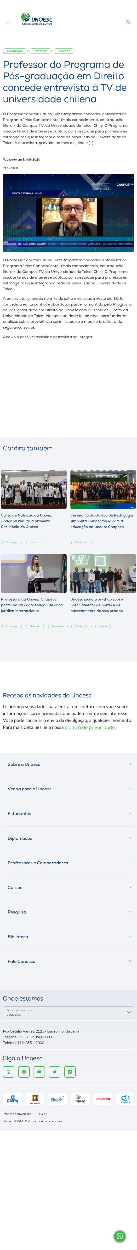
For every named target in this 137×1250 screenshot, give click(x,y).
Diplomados (20, 838)
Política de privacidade (17, 1113)
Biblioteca (18, 937)
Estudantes (19, 814)
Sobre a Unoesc (24, 765)
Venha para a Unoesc (29, 789)
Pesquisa (17, 912)
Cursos (15, 888)
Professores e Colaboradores (38, 863)
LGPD (42, 1113)
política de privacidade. (90, 728)
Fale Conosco (21, 962)
